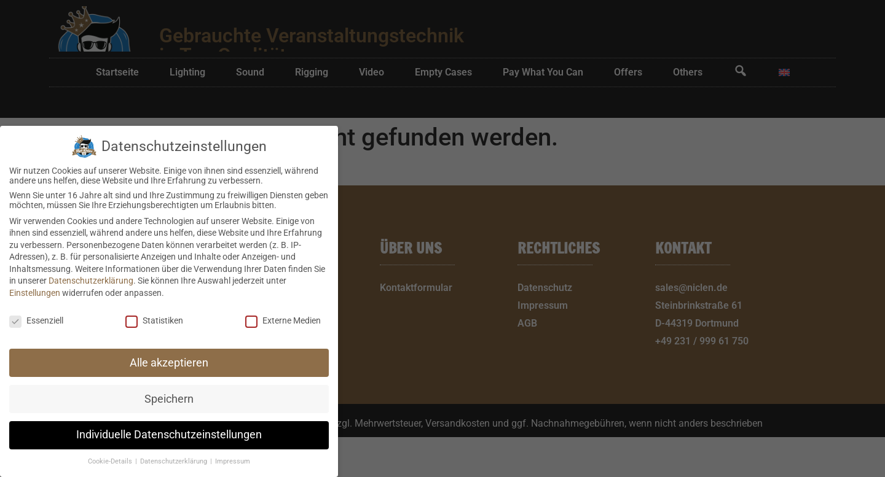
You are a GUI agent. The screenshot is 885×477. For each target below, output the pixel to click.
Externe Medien (283, 320)
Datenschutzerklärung (91, 280)
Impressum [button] (232, 461)
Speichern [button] (169, 399)
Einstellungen (34, 293)
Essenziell (36, 320)
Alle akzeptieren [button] (169, 363)
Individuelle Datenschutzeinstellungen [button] (169, 435)
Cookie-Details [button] (111, 461)
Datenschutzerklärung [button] (174, 461)
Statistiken (154, 320)
